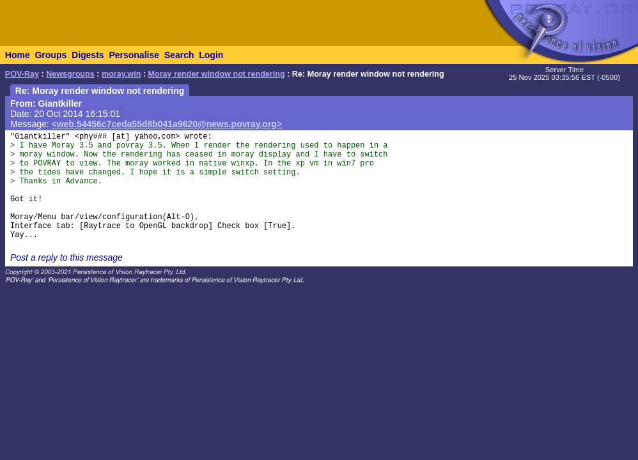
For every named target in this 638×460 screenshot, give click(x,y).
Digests (88, 55)
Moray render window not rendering (216, 74)
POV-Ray (22, 74)
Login (211, 55)
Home (17, 55)
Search (179, 55)
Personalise (134, 55)
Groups (50, 55)
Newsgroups (70, 74)
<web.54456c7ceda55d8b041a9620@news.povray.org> (167, 124)
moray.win (121, 74)
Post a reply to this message (66, 257)
